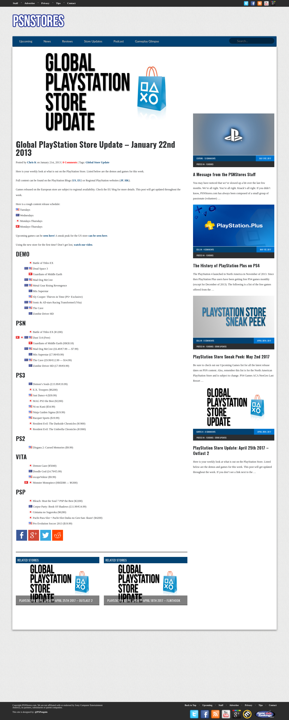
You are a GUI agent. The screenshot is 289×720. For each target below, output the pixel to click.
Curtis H (199, 431)
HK (127, 180)
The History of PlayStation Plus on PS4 (226, 265)
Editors (199, 158)
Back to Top (190, 705)
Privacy (45, 3)
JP (121, 180)
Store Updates (220, 346)
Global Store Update (97, 162)
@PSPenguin (41, 712)
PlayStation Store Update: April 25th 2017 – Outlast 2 (231, 450)
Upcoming (207, 705)
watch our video (83, 244)
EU (79, 180)
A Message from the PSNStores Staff (224, 174)
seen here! (49, 235)
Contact (71, 3)
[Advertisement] (194, 21)
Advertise (30, 3)
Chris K (31, 162)
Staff (15, 3)
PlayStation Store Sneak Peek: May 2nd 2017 (231, 357)
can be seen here (97, 235)
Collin (199, 249)
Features (209, 164)
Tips (58, 3)
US (74, 180)
